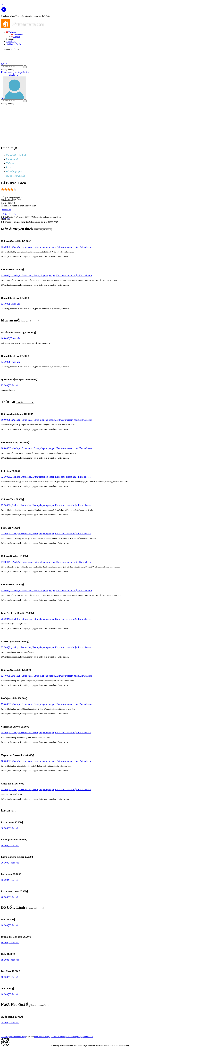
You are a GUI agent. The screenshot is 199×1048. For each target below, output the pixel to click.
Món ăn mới (12, 159)
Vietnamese (12, 32)
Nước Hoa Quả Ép (15, 175)
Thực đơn (6, 209)
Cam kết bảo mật (59, 1037)
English (15, 37)
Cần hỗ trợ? (11, 41)
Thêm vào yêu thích (28, 206)
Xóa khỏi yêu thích (11, 206)
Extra (8, 167)
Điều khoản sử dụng (43, 1037)
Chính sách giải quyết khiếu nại (80, 1037)
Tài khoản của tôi (13, 44)
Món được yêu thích (16, 155)
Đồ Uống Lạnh (14, 171)
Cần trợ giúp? (7, 1037)
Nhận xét (9, 214)
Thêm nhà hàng (19, 1037)
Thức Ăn (10, 163)
